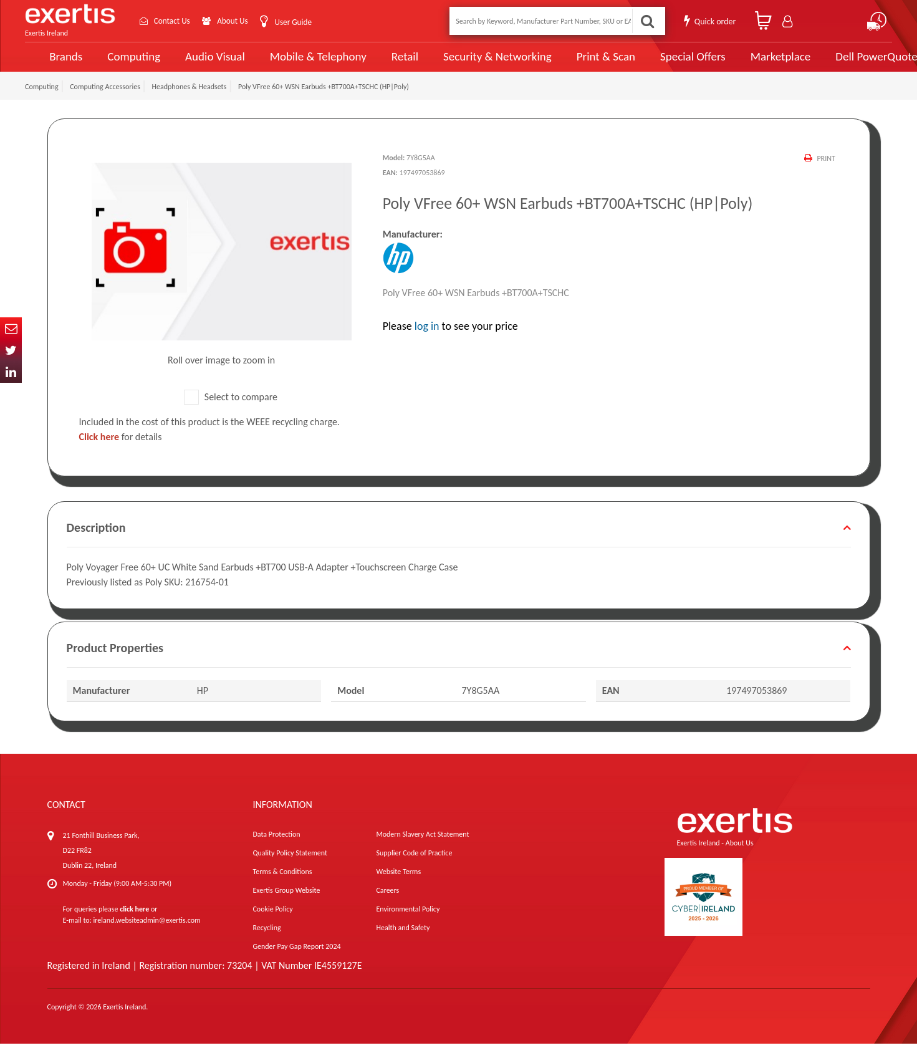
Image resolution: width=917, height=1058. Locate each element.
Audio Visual (201, 63)
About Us (238, 21)
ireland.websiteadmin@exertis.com (147, 934)
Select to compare (230, 411)
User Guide (300, 22)
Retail (384, 64)
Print (826, 172)
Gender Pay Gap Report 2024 (296, 960)
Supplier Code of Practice (414, 867)
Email (11, 328)
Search (646, 21)
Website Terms (398, 886)
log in (427, 340)
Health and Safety (403, 942)
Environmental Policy (407, 923)
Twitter (11, 350)
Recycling (266, 942)
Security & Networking (474, 63)
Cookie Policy (272, 923)
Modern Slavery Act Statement (422, 848)
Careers (387, 904)
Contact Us (174, 21)
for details (120, 451)
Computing (121, 64)
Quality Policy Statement (289, 867)
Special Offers (661, 63)
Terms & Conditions (282, 886)
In (11, 372)
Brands (53, 64)
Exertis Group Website (286, 904)
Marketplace (747, 64)
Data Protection (276, 848)
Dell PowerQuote (840, 63)
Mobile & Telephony (300, 63)
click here (134, 923)
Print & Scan (578, 63)
